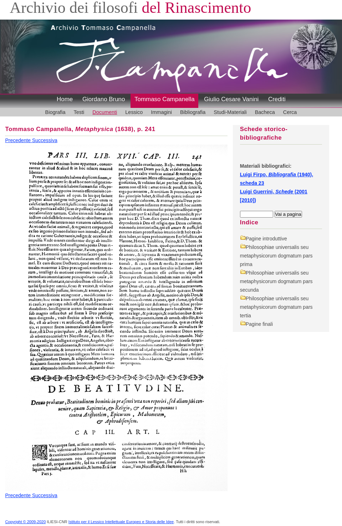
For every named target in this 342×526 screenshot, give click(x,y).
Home (65, 99)
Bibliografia (192, 112)
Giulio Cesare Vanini (231, 99)
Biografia (55, 112)
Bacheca (265, 112)
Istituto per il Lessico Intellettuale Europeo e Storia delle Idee (121, 522)
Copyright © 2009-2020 (25, 522)
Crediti (277, 99)
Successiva (44, 140)
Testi (79, 112)
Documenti (104, 112)
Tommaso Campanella (164, 99)
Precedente (18, 140)
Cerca (290, 112)
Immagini (161, 112)
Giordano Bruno (103, 99)
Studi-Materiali (230, 112)
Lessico (134, 112)
